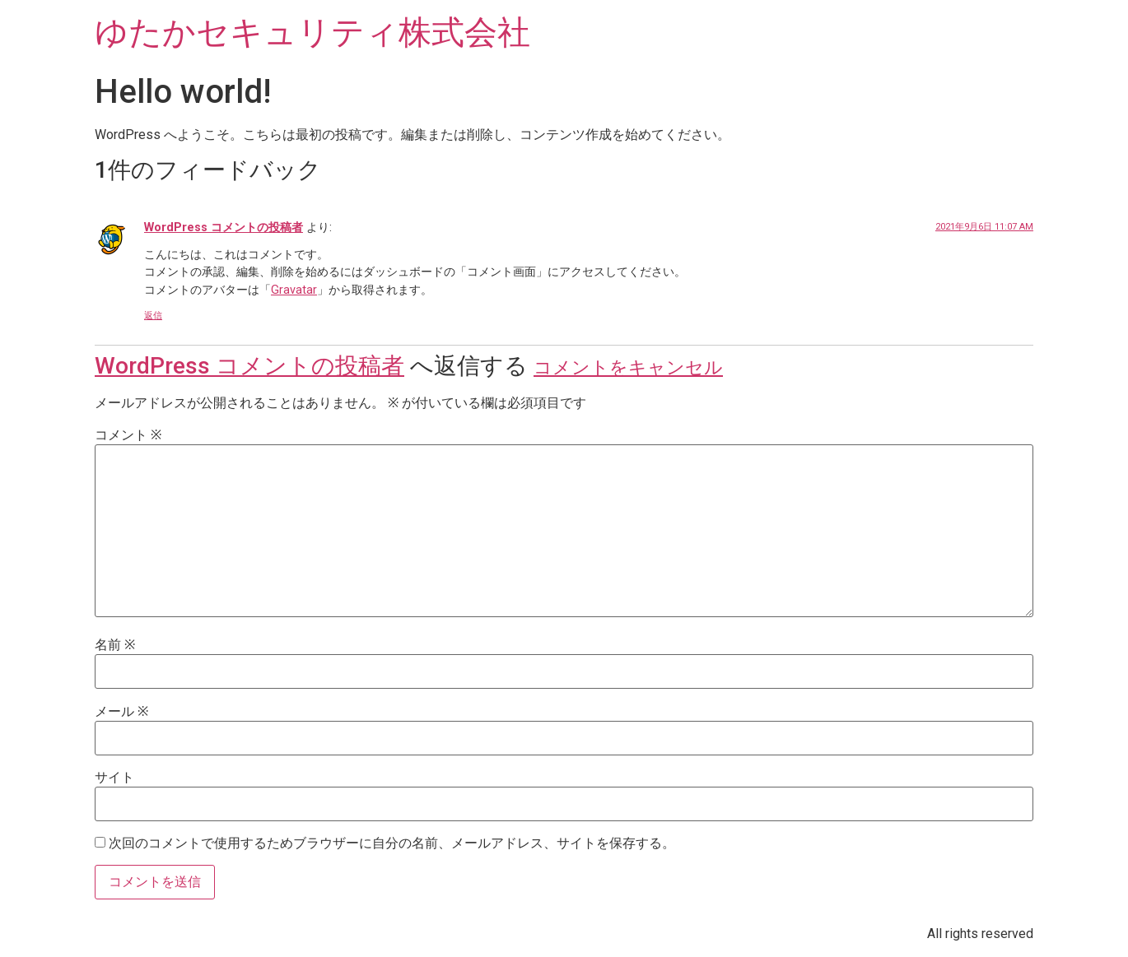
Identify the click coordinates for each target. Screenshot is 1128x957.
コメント (128, 435)
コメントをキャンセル (628, 367)
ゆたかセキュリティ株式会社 (312, 32)
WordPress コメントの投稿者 (223, 228)
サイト (114, 777)
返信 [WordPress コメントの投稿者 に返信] (153, 315)
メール (121, 711)
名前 (115, 645)
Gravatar (294, 290)
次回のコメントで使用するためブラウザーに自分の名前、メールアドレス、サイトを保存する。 (392, 843)
